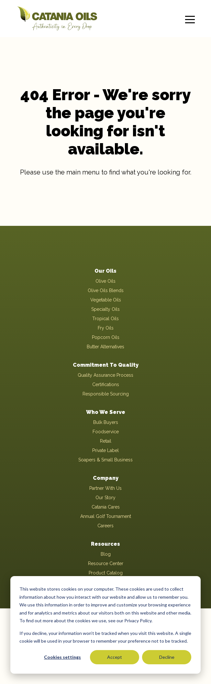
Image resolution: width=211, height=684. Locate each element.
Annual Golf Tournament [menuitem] (105, 516)
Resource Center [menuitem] (105, 563)
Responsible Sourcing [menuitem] (106, 393)
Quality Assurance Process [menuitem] (105, 375)
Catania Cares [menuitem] (106, 507)
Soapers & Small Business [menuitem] (105, 459)
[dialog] (105, 625)
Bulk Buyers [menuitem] (105, 422)
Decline (166, 657)
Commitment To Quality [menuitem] (106, 365)
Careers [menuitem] (105, 525)
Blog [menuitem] (106, 554)
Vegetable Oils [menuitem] (105, 299)
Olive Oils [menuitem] (105, 281)
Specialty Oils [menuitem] (105, 309)
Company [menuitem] (105, 478)
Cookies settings (62, 657)
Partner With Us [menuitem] (105, 488)
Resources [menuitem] (105, 544)
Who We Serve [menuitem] (105, 412)
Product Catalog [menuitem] (106, 572)
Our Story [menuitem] (105, 497)
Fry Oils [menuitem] (106, 328)
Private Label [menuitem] (105, 450)
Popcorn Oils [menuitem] (105, 337)
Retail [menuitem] (105, 441)
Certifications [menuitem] (105, 384)
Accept (114, 657)
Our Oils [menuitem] (105, 271)
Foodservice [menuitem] (106, 431)
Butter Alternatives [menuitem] (105, 346)
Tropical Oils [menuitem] (105, 318)
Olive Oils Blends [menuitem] (106, 290)
